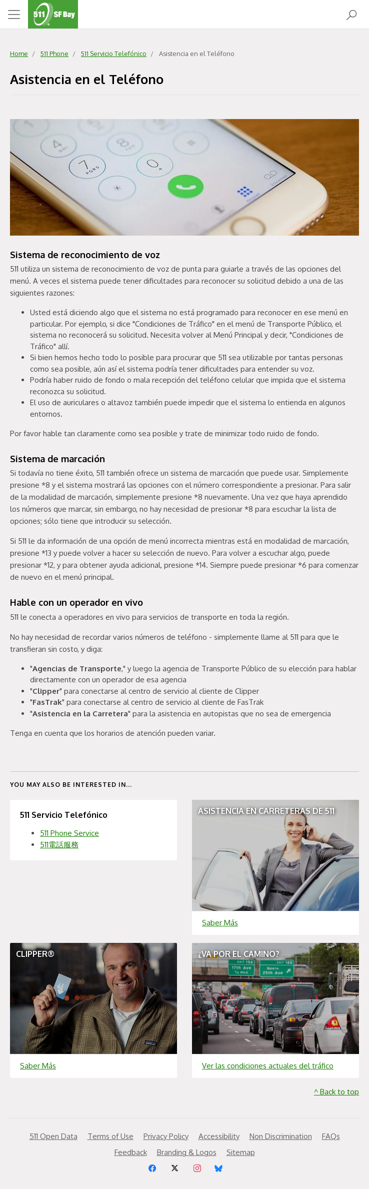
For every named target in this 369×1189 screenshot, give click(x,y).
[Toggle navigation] (14, 15)
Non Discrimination (281, 1136)
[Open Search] (351, 14)
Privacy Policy (166, 1136)
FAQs (331, 1136)
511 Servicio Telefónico (113, 54)
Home (19, 54)
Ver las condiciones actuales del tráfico (268, 1065)
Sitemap (240, 1152)
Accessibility (219, 1136)
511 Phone (54, 54)
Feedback (130, 1152)
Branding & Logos (186, 1152)
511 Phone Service (69, 833)
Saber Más (220, 922)
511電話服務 (59, 844)
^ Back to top (336, 1091)
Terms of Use (111, 1136)
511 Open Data (54, 1136)
